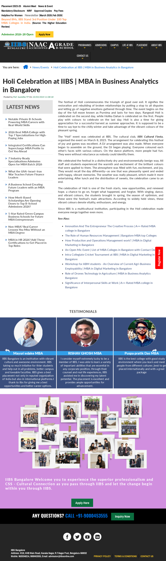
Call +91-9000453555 (86, 515)
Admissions (101, 45)
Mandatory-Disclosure (13, 11)
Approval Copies (43, 11)
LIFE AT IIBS (127, 45)
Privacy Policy (102, 556)
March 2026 (46, 15)
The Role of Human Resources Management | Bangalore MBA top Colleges (111, 235)
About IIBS (156, 45)
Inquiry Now (122, 516)
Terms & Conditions (126, 556)
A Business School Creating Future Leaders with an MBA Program (26, 187)
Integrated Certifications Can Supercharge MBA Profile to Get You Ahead (26, 148)
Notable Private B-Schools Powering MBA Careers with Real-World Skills (26, 122)
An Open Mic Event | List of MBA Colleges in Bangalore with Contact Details (112, 249)
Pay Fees (58, 11)
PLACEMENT (142, 45)
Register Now (159, 258)
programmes (84, 45)
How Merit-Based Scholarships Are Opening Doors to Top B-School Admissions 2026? (24, 202)
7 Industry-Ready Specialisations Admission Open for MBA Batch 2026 (25, 161)
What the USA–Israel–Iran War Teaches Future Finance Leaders (26, 174)
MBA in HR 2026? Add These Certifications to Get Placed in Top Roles (27, 242)
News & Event (45, 6)
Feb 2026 (57, 15)
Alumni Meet (29, 6)
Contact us (147, 556)
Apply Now (44, 34)
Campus (115, 45)
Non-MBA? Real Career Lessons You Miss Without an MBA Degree (26, 229)
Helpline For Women (12, 15)
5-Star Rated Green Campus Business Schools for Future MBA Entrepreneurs (26, 216)
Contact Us (82, 55)
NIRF (29, 11)
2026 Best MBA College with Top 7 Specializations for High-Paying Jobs (27, 135)
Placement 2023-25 (11, 6)
